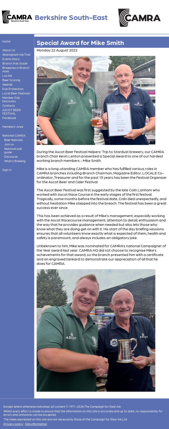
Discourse (11, 156)
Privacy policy (13, 424)
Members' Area (12, 126)
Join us (9, 144)
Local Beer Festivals (16, 93)
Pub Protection (12, 88)
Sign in (6, 169)
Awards (7, 84)
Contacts (8, 105)
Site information (36, 424)
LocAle (7, 75)
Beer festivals (13, 139)
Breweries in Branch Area (15, 69)
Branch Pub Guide (14, 63)
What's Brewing (15, 161)
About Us (8, 50)
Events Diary (11, 59)
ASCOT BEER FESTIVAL (11, 111)
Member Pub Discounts (11, 99)
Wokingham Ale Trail (16, 54)
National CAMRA (14, 135)
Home (6, 41)
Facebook (9, 117)
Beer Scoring (11, 80)
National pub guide (13, 150)
